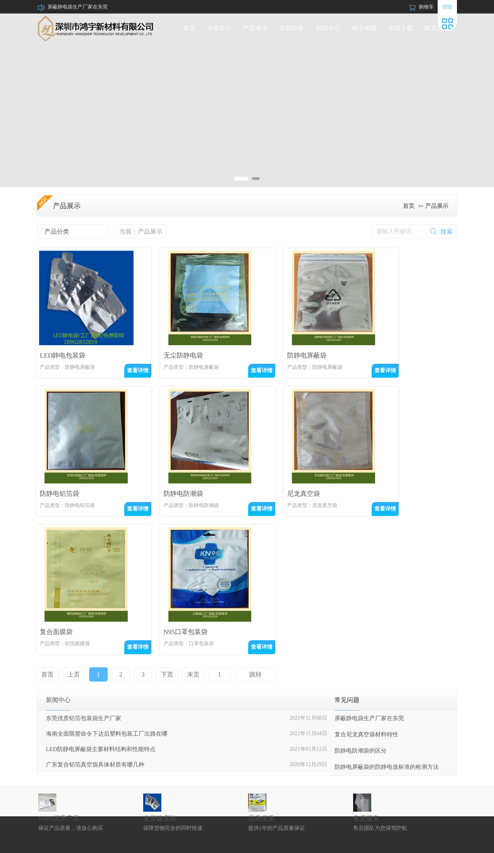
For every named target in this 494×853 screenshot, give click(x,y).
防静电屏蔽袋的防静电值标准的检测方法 (387, 643)
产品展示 (255, 28)
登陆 (447, 7)
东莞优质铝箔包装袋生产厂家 (83, 595)
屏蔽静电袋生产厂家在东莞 (77, 7)
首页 (189, 28)
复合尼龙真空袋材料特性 (366, 611)
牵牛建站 (398, 843)
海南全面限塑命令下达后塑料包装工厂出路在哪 (106, 610)
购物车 (426, 7)
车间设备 (291, 28)
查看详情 (121, 369)
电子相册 (364, 28)
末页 (190, 551)
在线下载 (400, 28)
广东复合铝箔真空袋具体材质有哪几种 (95, 641)
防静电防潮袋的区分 (361, 627)
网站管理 (447, 843)
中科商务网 (422, 843)
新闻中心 (328, 28)
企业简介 (219, 28)
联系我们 (437, 28)
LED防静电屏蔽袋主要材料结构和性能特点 (101, 625)
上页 (73, 551)
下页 (164, 551)
